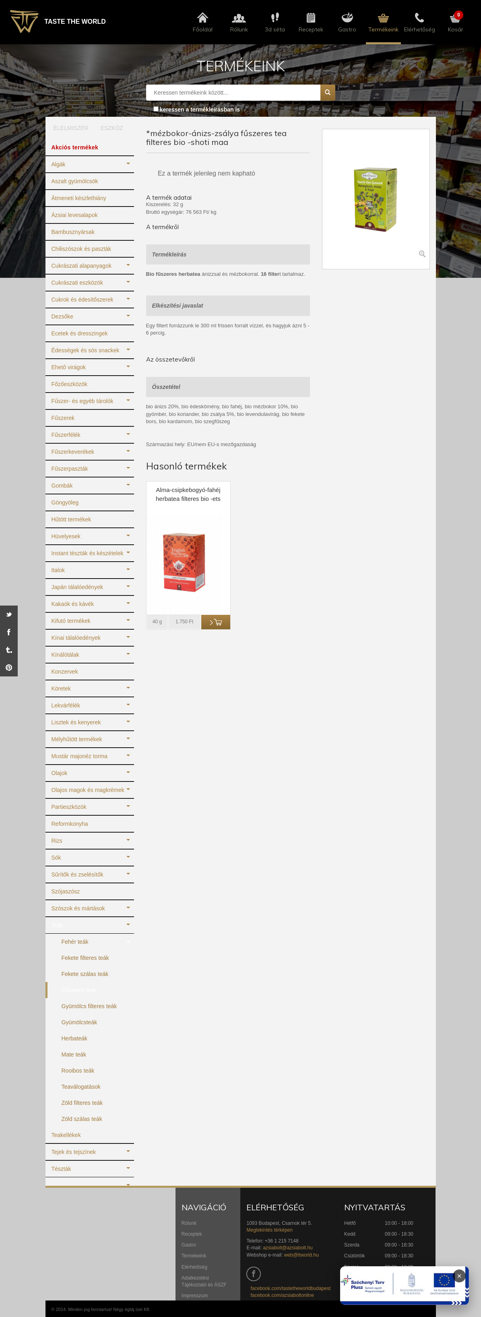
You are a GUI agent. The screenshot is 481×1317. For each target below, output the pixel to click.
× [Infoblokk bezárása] (459, 1276)
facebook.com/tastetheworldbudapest (290, 1288)
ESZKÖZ (112, 128)
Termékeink (194, 1256)
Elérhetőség (194, 1267)
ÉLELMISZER (68, 128)
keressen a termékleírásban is (200, 109)
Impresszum (195, 1295)
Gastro (189, 1245)
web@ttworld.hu (301, 1255)
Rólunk (189, 1223)
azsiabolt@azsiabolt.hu (288, 1248)
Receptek (192, 1234)
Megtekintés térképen (269, 1230)
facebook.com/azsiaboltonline (282, 1295)
